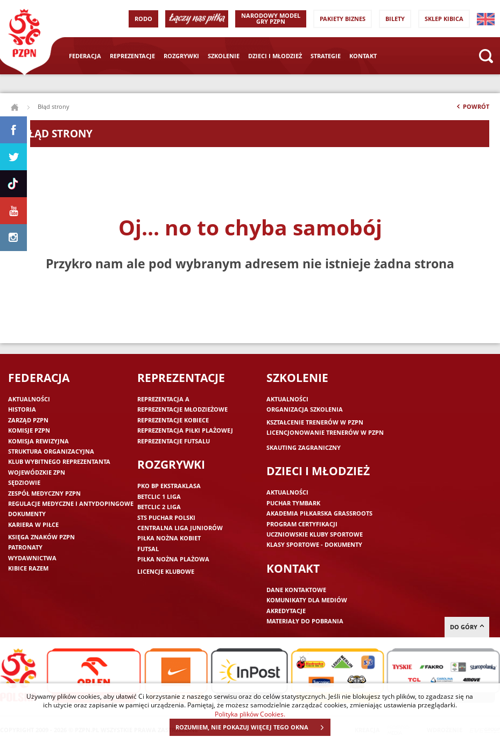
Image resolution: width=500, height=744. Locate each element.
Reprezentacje (132, 56)
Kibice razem (28, 568)
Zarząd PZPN (28, 420)
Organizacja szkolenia (304, 409)
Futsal (148, 549)
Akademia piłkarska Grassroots (319, 513)
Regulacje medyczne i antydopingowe (70, 503)
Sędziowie (24, 482)
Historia (22, 409)
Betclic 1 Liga (159, 496)
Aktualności (29, 399)
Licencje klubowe (165, 571)
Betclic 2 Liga (159, 507)
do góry (467, 627)
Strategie (326, 56)
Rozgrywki (181, 56)
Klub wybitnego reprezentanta (59, 461)
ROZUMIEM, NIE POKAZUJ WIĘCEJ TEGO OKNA (252, 727)
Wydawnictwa (32, 558)
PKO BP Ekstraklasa (169, 486)
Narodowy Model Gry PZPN (270, 18)
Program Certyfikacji (301, 524)
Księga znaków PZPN (41, 537)
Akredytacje (286, 611)
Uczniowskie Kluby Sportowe (314, 534)
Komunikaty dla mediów (306, 600)
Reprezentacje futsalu (173, 441)
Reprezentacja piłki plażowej (185, 430)
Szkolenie (224, 56)
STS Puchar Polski (166, 517)
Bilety (395, 19)
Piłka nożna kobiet (169, 538)
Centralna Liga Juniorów (180, 528)
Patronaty (25, 547)
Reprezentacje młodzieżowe (182, 409)
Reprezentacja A (163, 399)
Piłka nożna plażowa (173, 559)
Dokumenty (27, 514)
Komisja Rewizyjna (38, 441)
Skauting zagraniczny (303, 447)
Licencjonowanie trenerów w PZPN (325, 432)
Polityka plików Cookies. (250, 714)
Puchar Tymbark (293, 503)
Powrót (472, 108)
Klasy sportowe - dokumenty (314, 544)
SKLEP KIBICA (444, 19)
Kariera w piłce (33, 524)
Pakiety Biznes (342, 19)
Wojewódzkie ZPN (36, 472)
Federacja (85, 56)
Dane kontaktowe (296, 590)
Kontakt (363, 56)
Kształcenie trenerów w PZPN (314, 422)
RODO (143, 19)
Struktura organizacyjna (51, 451)
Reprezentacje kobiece (173, 420)
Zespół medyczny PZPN (44, 493)
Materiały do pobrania (304, 621)
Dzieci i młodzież (275, 56)
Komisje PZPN (29, 430)
